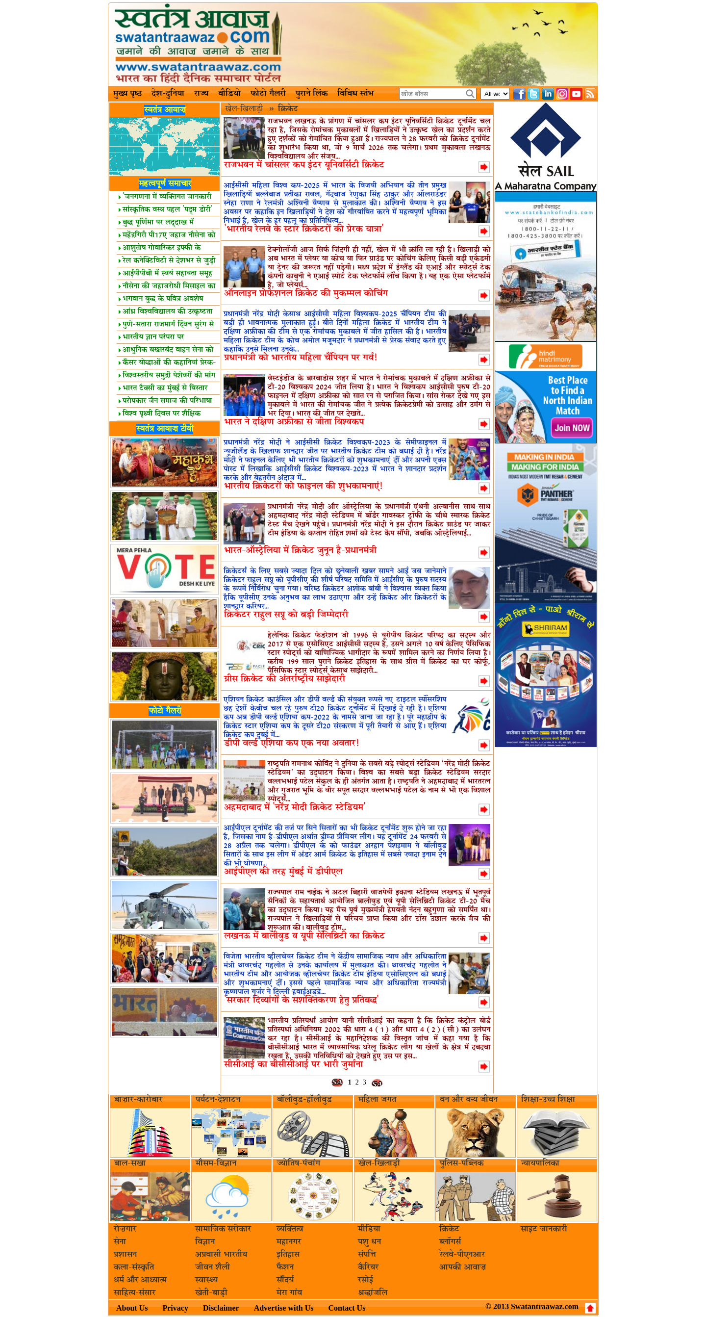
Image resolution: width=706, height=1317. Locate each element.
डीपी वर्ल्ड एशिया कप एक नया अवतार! (291, 743)
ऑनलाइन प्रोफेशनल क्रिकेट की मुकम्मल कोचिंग (306, 293)
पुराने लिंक (312, 94)
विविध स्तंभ (355, 94)
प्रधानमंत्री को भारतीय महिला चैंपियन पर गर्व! (300, 358)
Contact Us (346, 1308)
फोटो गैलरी (268, 94)
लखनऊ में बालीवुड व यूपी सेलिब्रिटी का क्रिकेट (304, 936)
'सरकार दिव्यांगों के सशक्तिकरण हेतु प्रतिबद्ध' (301, 1000)
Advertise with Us (284, 1308)
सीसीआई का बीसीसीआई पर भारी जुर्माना (293, 1064)
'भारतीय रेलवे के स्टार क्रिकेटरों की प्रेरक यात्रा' (304, 229)
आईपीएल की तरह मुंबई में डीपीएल (283, 872)
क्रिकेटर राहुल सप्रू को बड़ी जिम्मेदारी (286, 615)
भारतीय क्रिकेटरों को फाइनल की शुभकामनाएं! (303, 486)
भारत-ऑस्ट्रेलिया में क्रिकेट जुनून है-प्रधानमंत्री (300, 550)
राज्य (201, 94)
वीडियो (229, 94)
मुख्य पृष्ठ (127, 94)
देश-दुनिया (167, 94)
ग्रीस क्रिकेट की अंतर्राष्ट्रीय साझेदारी (284, 679)
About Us (132, 1308)
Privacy (175, 1308)
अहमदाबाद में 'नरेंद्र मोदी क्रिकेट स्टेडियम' (295, 807)
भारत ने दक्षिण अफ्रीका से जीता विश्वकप (294, 422)
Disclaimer (221, 1308)
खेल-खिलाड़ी (245, 109)
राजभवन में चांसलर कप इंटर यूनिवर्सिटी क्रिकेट (304, 165)
